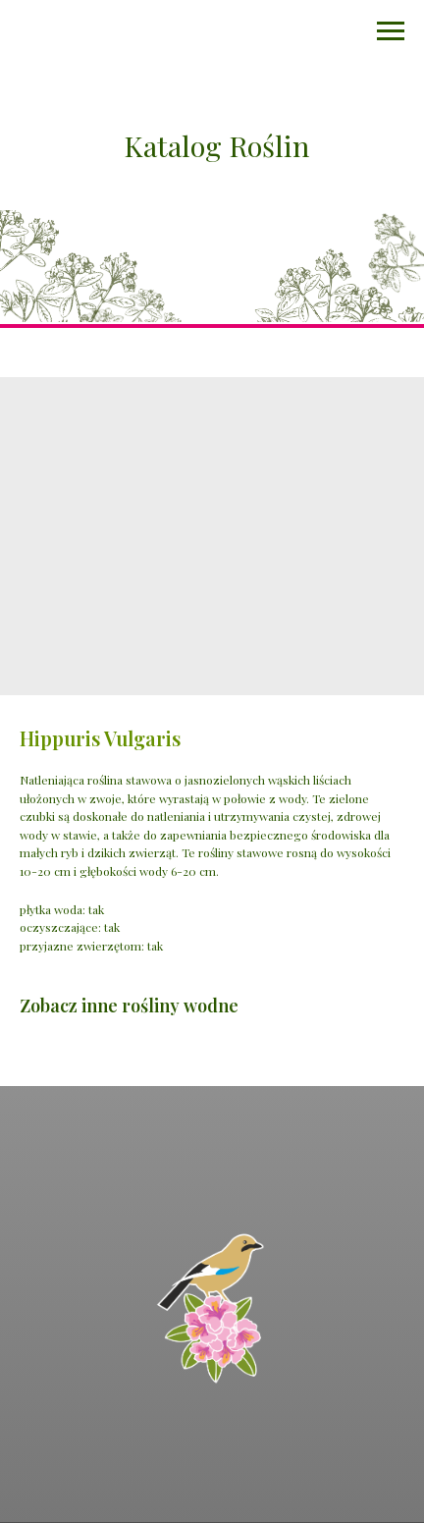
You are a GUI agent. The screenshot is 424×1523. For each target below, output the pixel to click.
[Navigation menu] (390, 31)
